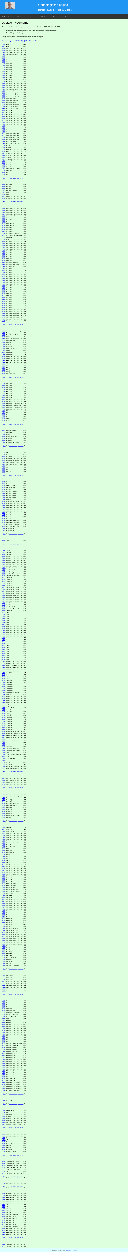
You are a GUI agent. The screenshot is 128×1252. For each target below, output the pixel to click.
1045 (3, 934)
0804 (3, 493)
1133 (3, 928)
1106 (3, 417)
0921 (3, 460)
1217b (4, 222)
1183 (3, 143)
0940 (3, 566)
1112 (3, 593)
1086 (3, 1071)
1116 (3, 132)
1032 (3, 1036)
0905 (3, 852)
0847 (3, 611)
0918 (3, 313)
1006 (3, 780)
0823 (3, 905)
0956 (3, 1226)
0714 (3, 694)
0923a (4, 568)
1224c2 (4, 716)
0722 (3, 1205)
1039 (3, 659)
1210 (3, 1116)
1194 (3, 499)
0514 (3, 622)
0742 (3, 409)
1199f (4, 957)
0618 (3, 208)
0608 (3, 743)
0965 (3, 134)
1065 (3, 319)
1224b (4, 1193)
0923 (3, 690)
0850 (3, 800)
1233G (4, 959)
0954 (3, 1082)
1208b (4, 198)
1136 (3, 167)
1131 (3, 595)
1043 (3, 574)
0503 (3, 337)
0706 (3, 433)
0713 (3, 858)
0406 (3, 110)
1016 (3, 216)
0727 (3, 393)
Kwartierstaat (57, 17)
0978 (3, 1067)
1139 (3, 712)
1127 (3, 1124)
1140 (3, 101)
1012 (3, 591)
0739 (3, 979)
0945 (3, 558)
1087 (3, 235)
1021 (3, 919)
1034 (3, 1007)
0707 (3, 286)
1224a (4, 1151)
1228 (3, 831)
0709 (3, 550)
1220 (3, 961)
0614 (3, 278)
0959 (3, 1203)
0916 (3, 589)
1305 (3, 708)
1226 (3, 1120)
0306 (3, 614)
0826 (3, 356)
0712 (3, 163)
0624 (3, 626)
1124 (3, 130)
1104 (3, 572)
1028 (3, 1005)
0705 (3, 284)
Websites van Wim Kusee (71, 1250)
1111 (3, 1244)
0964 (3, 648)
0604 (3, 686)
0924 (3, 519)
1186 (3, 104)
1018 (3, 1075)
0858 (3, 804)
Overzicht (11, 17)
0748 (3, 752)
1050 (3, 745)
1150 (3, 747)
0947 (3, 120)
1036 (3, 1044)
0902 (3, 227)
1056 (3, 1222)
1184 (3, 99)
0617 (3, 756)
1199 (3, 1014)
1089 (3, 89)
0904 (3, 251)
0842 (3, 901)
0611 (3, 243)
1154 (3, 750)
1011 (3, 399)
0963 (3, 1063)
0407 (3, 112)
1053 (3, 226)
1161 (3, 985)
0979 (3, 83)
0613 (3, 540)
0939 (3, 1018)
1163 (3, 845)
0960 (3, 1167)
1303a (4, 794)
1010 (3, 397)
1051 (3, 224)
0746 (3, 1209)
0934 (3, 468)
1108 (3, 1195)
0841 (3, 1211)
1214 (3, 1146)
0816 (3, 903)
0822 (3, 46)
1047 (3, 321)
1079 (3, 729)
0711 (3, 1086)
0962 (3, 673)
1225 (3, 341)
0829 (3, 556)
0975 (3, 913)
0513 (3, 386)
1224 (3, 157)
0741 (3, 583)
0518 (3, 620)
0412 (3, 829)
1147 (3, 1246)
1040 (3, 301)
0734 (3, 1207)
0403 (3, 171)
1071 (3, 655)
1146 (3, 887)
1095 (3, 1081)
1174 (3, 930)
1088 (3, 517)
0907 (3, 231)
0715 (3, 669)
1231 (3, 944)
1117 (3, 601)
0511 (3, 274)
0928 (3, 360)
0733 (3, 837)
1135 (3, 710)
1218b (4, 339)
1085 (3, 108)
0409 (3, 509)
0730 (3, 634)
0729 (3, 69)
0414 (3, 684)
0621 (3, 1055)
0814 (3, 139)
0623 (3, 811)
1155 (3, 665)
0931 (3, 1065)
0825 (3, 116)
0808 (3, 495)
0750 (3, 247)
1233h (4, 946)
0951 (3, 882)
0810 (3, 733)
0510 (3, 102)
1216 (3, 434)
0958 (3, 815)
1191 (3, 874)
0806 (3, 702)
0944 (3, 438)
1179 (3, 497)
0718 (3, 749)
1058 (3, 607)
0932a (4, 987)
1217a (4, 778)
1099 (3, 311)
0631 (3, 581)
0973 (3, 77)
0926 (3, 75)
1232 (3, 237)
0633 (3, 719)
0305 (3, 613)
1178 (3, 442)
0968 (3, 186)
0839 (3, 640)
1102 (3, 983)
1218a (4, 1122)
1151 (3, 405)
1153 (3, 706)
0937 (3, 911)
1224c (4, 419)
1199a (4, 965)
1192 (3, 926)
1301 (3, 350)
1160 (3, 466)
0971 (3, 1061)
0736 (3, 856)
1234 (3, 482)
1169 (3, 735)
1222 (3, 975)
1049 (3, 307)
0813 (3, 891)
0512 (3, 93)
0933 (3, 644)
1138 (3, 963)
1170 (3, 843)
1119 (3, 603)
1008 (3, 415)
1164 (3, 1136)
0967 (3, 257)
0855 (3, 802)
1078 (3, 128)
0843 (3, 249)
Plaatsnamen (45, 17)
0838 (3, 220)
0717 (3, 889)
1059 (3, 401)
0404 (3, 384)
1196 (3, 798)
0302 (3, 1020)
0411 (3, 352)
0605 (3, 245)
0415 (3, 56)
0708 (3, 389)
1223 (3, 472)
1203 (3, 1110)
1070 (3, 921)
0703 (3, 513)
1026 (3, 1038)
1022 (3, 653)
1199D (4, 1183)
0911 (3, 368)
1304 (3, 486)
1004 (3, 1216)
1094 (3, 1042)
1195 (3, 87)
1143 (3, 317)
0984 (3, 1197)
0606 (3, 578)
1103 (3, 315)
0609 (3, 628)
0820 (3, 292)
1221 (3, 849)
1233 (3, 346)
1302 (3, 1142)
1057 (3, 1224)
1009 (3, 501)
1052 (3, 1173)
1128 (3, 407)
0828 (3, 862)
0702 (3, 282)
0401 (3, 270)
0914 (3, 255)
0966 (3, 212)
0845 (3, 952)
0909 (3, 294)
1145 (3, 872)
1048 (3, 868)
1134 (3, 1049)
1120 (3, 1234)
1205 (3, 758)
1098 (3, 440)
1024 (3, 1084)
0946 (3, 942)
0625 (3, 948)
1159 (3, 464)
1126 (3, 884)
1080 (3, 411)
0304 (3, 528)
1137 (3, 768)
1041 (3, 866)
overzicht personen (16, 178)
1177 (3, 737)
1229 (3, 806)
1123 (3, 741)
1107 (3, 1169)
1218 (3, 754)
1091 (3, 413)
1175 (3, 95)
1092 (3, 1040)
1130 (3, 940)
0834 (3, 570)
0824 (3, 489)
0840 (3, 809)
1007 (3, 526)
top (4, 178)
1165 (3, 704)
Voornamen (21, 17)
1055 (3, 1163)
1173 (3, 488)
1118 (3, 155)
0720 (3, 524)
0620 (3, 681)
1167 (3, 159)
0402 (3, 507)
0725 (3, 52)
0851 (3, 1230)
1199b (4, 895)
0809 (3, 503)
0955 (3, 299)
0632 (3, 387)
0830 (3, 876)
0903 (3, 229)
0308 (3, 854)
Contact (67, 17)
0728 (3, 835)
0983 (3, 122)
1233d (4, 989)
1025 (3, 48)
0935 (3, 585)
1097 (3, 609)
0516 (3, 1228)
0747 (3, 1057)
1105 (3, 827)
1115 (3, 1001)
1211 (3, 808)
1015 (3, 917)
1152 (3, 452)
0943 (3, 605)
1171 (3, 661)
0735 (3, 1028)
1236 (3, 762)
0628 (3, 1149)
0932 (3, 915)
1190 (3, 893)
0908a (4, 374)
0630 (3, 358)
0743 (3, 1059)
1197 (3, 214)
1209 (3, 421)
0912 (3, 370)
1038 (3, 305)
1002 (3, 864)
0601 (3, 276)
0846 (3, 1026)
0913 (3, 1148)
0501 (3, 696)
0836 (3, 118)
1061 (3, 1215)
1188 (3, 137)
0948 (3, 458)
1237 (3, 1138)
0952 (3, 723)
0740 (3, 66)
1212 (3, 1134)
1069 (3, 462)
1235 (3, 1171)
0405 (3, 897)
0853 (3, 1232)
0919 (3, 564)
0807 (3, 587)
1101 (3, 764)
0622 (3, 624)
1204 (3, 1090)
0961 (3, 1220)
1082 (3, 1199)
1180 (3, 739)
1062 (3, 922)
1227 (3, 190)
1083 (3, 124)
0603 (3, 554)
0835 (3, 813)
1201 (3, 1114)
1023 (3, 1073)
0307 (3, 530)
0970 (3, 395)
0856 (3, 646)
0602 (3, 833)
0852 (3, 1032)
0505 (3, 618)
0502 (3, 511)
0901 (3, 364)
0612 (3, 899)
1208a (4, 1140)
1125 (3, 136)
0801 (3, 114)
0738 (3, 64)
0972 (3, 909)
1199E (4, 1100)
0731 (3, 950)
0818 (3, 1024)
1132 (3, 266)
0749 (3, 675)
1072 (3, 1079)
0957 (3, 599)
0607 (3, 579)
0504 (3, 272)
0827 (3, 907)
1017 (3, 126)
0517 (3, 196)
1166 (3, 239)
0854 (3, 1034)
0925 (3, 642)
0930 (3, 454)
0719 (3, 630)
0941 (3, 651)
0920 (3, 372)
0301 (3, 268)
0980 (3, 259)
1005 (3, 436)
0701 (3, 700)
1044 (3, 1161)
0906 (3, 296)
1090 (3, 54)
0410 (3, 616)
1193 (3, 91)
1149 (3, 1112)
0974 (3, 253)
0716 (3, 169)
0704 (3, 632)
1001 (3, 484)
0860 (3, 71)
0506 (3, 817)
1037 (3, 679)
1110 (3, 766)
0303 (3, 151)
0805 (3, 141)
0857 (3, 649)
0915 (3, 297)
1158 (3, 149)
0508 (3, 718)
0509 (3, 698)
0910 (3, 218)
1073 (3, 1201)
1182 (3, 886)
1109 (3, 523)
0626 (3, 50)
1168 (3, 145)
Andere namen (33, 17)
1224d (4, 796)
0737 (3, 977)
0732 (3, 636)
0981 (3, 1069)
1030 (3, 1011)
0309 (3, 194)
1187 (3, 521)
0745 (3, 688)
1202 (3, 1003)
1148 (3, 165)
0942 (3, 725)
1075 (3, 841)
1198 (3, 1218)
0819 (3, 638)
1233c (4, 1051)
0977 (3, 153)
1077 (3, 870)
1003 (3, 1144)
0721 (3, 1012)
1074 (3, 188)
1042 (3, 1165)
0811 (3, 362)
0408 (3, 174)
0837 (3, 880)
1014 (3, 667)
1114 (3, 1213)
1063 (3, 657)
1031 (3, 938)
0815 (3, 456)
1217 (3, 192)
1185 (3, 348)
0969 (3, 81)
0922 (3, 597)
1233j (4, 344)
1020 (3, 727)
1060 (3, 262)
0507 (3, 552)
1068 (3, 261)
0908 (3, 366)
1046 (3, 431)
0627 (3, 1053)
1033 (3, 1047)
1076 (3, 85)
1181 (3, 663)
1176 (3, 692)
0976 (3, 760)
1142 (3, 851)
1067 (3, 936)
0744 (3, 721)
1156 (3, 233)
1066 (3, 303)
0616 (3, 172)
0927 (3, 576)
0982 (3, 839)
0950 (3, 79)
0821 (3, 677)
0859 (3, 264)
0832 (3, 1088)
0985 (3, 470)
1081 (3, 932)
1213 (3, 343)
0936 (3, 731)
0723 (3, 62)
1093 (3, 1077)
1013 (3, 505)
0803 (3, 290)
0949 (3, 147)
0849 (3, 1030)
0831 (3, 491)
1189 (3, 403)
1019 (3, 560)
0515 (3, 58)
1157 (3, 847)
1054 (3, 671)
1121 (3, 924)
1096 (3, 1046)
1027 (3, 1009)
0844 (3, 73)
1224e (4, 991)
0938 (3, 562)
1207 (3, 714)
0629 (3, 1022)
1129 (3, 161)
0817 (3, 515)
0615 (3, 241)
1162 (3, 1016)
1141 (3, 784)
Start (3, 17)
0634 (3, 60)
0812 (3, 878)
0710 (3, 44)
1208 (3, 956)
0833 (3, 860)
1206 (3, 333)
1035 (3, 309)
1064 (3, 184)
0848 (3, 954)
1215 (3, 335)
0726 (3, 67)
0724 (3, 391)
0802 (3, 288)
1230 (3, 97)
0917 (3, 981)
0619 (3, 210)
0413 (3, 683)
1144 (3, 354)
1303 (3, 331)
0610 (3, 280)
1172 (3, 106)
